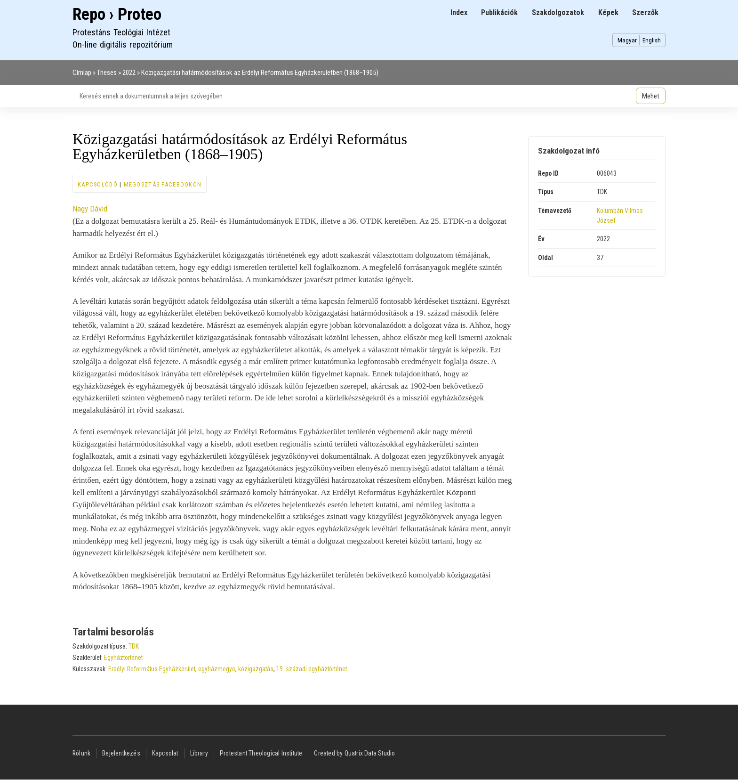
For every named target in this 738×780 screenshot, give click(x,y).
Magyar (627, 40)
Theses (107, 72)
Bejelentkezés (121, 753)
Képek (608, 12)
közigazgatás (255, 669)
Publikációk (499, 12)
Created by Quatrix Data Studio (354, 753)
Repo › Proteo (116, 14)
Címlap (81, 72)
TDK (133, 646)
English (651, 40)
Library (199, 753)
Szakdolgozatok (558, 12)
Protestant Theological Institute (261, 753)
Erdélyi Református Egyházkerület (151, 669)
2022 (129, 72)
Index (458, 12)
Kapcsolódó (98, 184)
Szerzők (645, 12)
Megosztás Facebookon (163, 184)
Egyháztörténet (123, 657)
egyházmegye (216, 669)
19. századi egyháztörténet (311, 669)
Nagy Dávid (89, 208)
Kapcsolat (165, 753)
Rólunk (81, 753)
